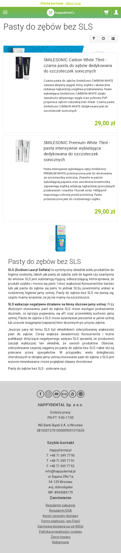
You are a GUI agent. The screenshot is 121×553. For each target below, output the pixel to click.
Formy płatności (53, 521)
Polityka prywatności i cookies (60, 531)
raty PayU (73, 521)
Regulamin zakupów (60, 505)
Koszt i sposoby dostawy (60, 516)
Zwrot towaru (60, 537)
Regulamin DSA (60, 510)
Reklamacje (60, 542)
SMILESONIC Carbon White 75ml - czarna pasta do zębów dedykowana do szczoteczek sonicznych (78, 65)
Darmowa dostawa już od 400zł (60, 526)
